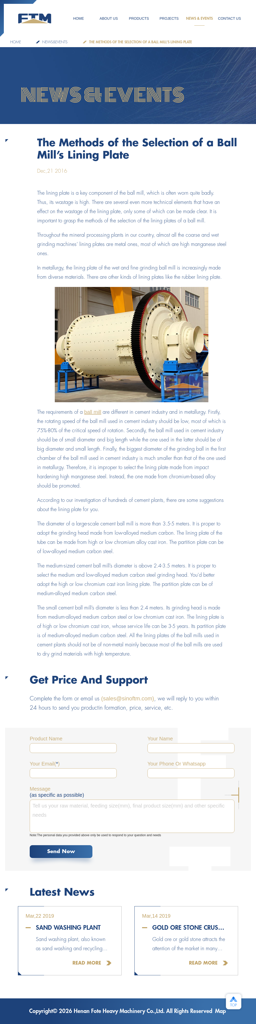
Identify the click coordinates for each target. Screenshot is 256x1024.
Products (139, 18)
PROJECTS (169, 18)
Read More (86, 963)
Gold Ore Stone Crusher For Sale (190, 928)
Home (15, 42)
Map (220, 1011)
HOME (78, 18)
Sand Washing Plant (68, 928)
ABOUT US (109, 18)
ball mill (92, 412)
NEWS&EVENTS (55, 42)
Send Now (61, 851)
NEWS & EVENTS (199, 21)
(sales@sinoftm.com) (127, 698)
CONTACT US (229, 18)
